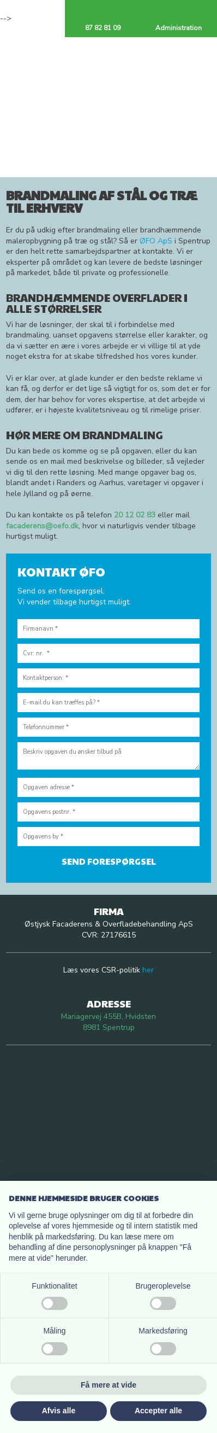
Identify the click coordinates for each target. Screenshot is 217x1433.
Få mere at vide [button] (108, 1384)
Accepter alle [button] (158, 1410)
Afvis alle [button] (58, 1410)
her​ (148, 970)
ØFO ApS (156, 241)
